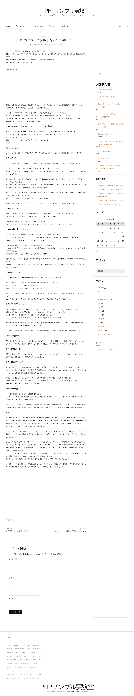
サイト (11, 598)
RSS (21, 659)
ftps (23, 652)
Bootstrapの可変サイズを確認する (109, 204)
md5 (33, 656)
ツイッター (9, 670)
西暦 (33, 678)
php (8, 659)
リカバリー (9, 520)
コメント (13, 559)
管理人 (35, 44)
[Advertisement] (46, 86)
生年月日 (26, 678)
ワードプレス (32, 674)
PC (42, 36)
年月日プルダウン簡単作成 (107, 97)
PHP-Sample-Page (36, 26)
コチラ (17, 459)
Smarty (100, 319)
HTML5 (40, 652)
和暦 (40, 674)
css (28, 648)
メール (12, 588)
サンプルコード (21, 667)
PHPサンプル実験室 (67, 10)
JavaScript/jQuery (103, 299)
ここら (28, 323)
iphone (9, 656)
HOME (8, 26)
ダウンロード (52, 26)
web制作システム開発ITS (106, 349)
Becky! (25, 168)
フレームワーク (103, 334)
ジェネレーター (32, 667)
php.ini (14, 659)
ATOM (28, 645)
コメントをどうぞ (57, 44)
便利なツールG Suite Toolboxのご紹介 (110, 186)
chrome (9, 648)
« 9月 (97, 251)
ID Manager (12, 285)
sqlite (34, 659)
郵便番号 (39, 678)
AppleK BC (12, 423)
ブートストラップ (11, 674)
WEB (99, 322)
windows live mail (17, 179)
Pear (99, 307)
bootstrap (101, 288)
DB (99, 291)
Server (100, 315)
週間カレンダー (103, 158)
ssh (40, 659)
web (16, 663)
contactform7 (19, 648)
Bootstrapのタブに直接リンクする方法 (110, 200)
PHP (99, 311)
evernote (10, 652)
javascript (18, 656)
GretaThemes (84, 691)
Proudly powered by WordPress (55, 691)
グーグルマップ (10, 667)
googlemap (31, 652)
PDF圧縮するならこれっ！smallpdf (109, 189)
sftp (27, 659)
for (17, 652)
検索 (19, 678)
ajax (8, 645)
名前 (11, 578)
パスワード (18, 670)
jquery (26, 656)
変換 (8, 678)
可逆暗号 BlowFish (104, 151)
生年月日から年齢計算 (105, 89)
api (22, 645)
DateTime (35, 648)
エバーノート (35, 663)
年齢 (14, 678)
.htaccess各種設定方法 (105, 134)
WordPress (101, 326)
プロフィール (19, 26)
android (15, 645)
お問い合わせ (66, 26)
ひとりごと (47, 36)
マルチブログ (22, 674)
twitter (9, 663)
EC (99, 295)
